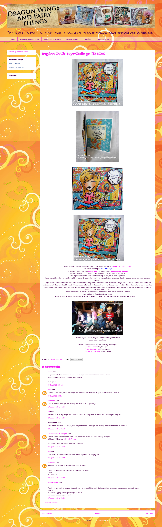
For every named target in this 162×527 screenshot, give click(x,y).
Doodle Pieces (70, 439)
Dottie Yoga (92, 271)
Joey (50, 390)
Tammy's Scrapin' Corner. (121, 266)
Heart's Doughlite (14, 63)
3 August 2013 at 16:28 (56, 478)
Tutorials (87, 39)
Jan (49, 451)
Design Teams (72, 39)
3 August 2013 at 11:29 (56, 458)
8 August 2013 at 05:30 (56, 498)
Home (12, 39)
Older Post (148, 514)
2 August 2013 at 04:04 (56, 418)
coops (50, 372)
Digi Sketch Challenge (92, 351)
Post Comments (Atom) (102, 520)
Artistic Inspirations (92, 349)
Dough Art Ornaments (29, 39)
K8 (49, 412)
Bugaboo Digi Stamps (119, 271)
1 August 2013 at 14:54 (56, 407)
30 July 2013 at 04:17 (55, 385)
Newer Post (47, 514)
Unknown (51, 401)
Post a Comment (51, 503)
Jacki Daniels (53, 483)
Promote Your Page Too (16, 67)
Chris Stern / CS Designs (57, 433)
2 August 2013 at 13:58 (56, 429)
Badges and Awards (52, 39)
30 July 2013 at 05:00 (55, 396)
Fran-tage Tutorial (104, 39)
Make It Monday (92, 347)
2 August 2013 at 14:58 (56, 447)
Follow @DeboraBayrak (18, 52)
